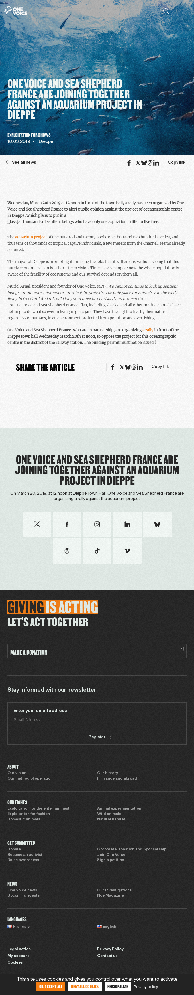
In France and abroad (117, 778)
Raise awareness (23, 860)
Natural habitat (111, 819)
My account (18, 956)
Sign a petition (110, 860)
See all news (21, 162)
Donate (14, 849)
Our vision (16, 773)
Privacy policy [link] (146, 986)
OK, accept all (51, 986)
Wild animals (109, 814)
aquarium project (31, 237)
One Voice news (22, 890)
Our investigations (114, 890)
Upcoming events (23, 895)
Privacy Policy (110, 949)
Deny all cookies (85, 986)
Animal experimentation (119, 808)
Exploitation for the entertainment (38, 808)
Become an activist (24, 855)
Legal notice (19, 949)
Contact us (107, 956)
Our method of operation (30, 778)
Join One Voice (111, 855)
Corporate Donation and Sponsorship (131, 849)
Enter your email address (40, 711)
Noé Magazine (110, 895)
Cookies (15, 962)
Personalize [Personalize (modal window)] (117, 986)
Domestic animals (23, 819)
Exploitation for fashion (28, 814)
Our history (107, 773)
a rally (147, 330)
